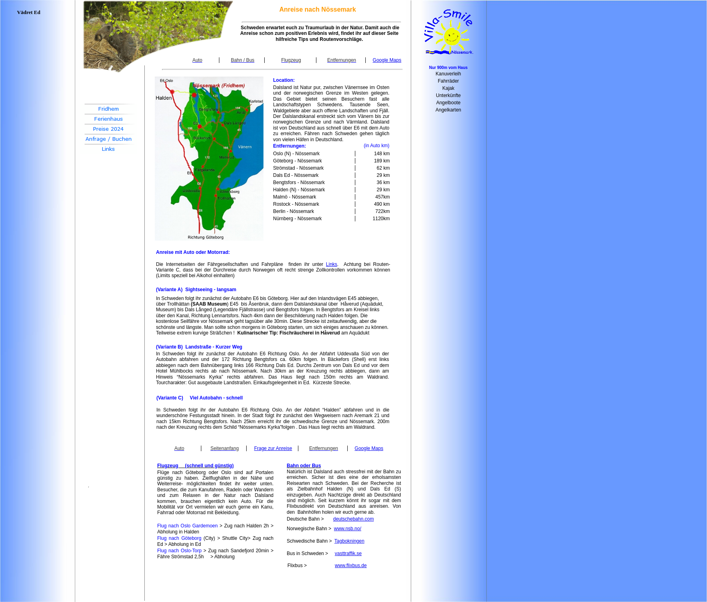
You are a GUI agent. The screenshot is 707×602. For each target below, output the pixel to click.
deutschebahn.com (353, 519)
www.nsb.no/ (347, 528)
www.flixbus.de (351, 565)
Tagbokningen (349, 541)
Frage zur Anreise (273, 448)
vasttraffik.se (348, 553)
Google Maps (387, 60)
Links (331, 264)
